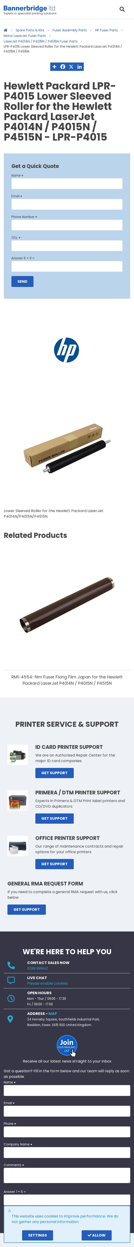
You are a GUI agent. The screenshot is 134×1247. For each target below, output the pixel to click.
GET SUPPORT (54, 773)
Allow (97, 1235)
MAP (52, 1013)
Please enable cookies (47, 983)
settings (37, 1235)
